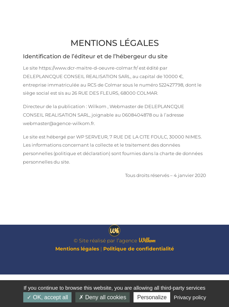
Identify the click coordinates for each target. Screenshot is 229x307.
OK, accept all (47, 297)
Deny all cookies (102, 297)
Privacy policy (190, 297)
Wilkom (146, 272)
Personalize (152, 297)
